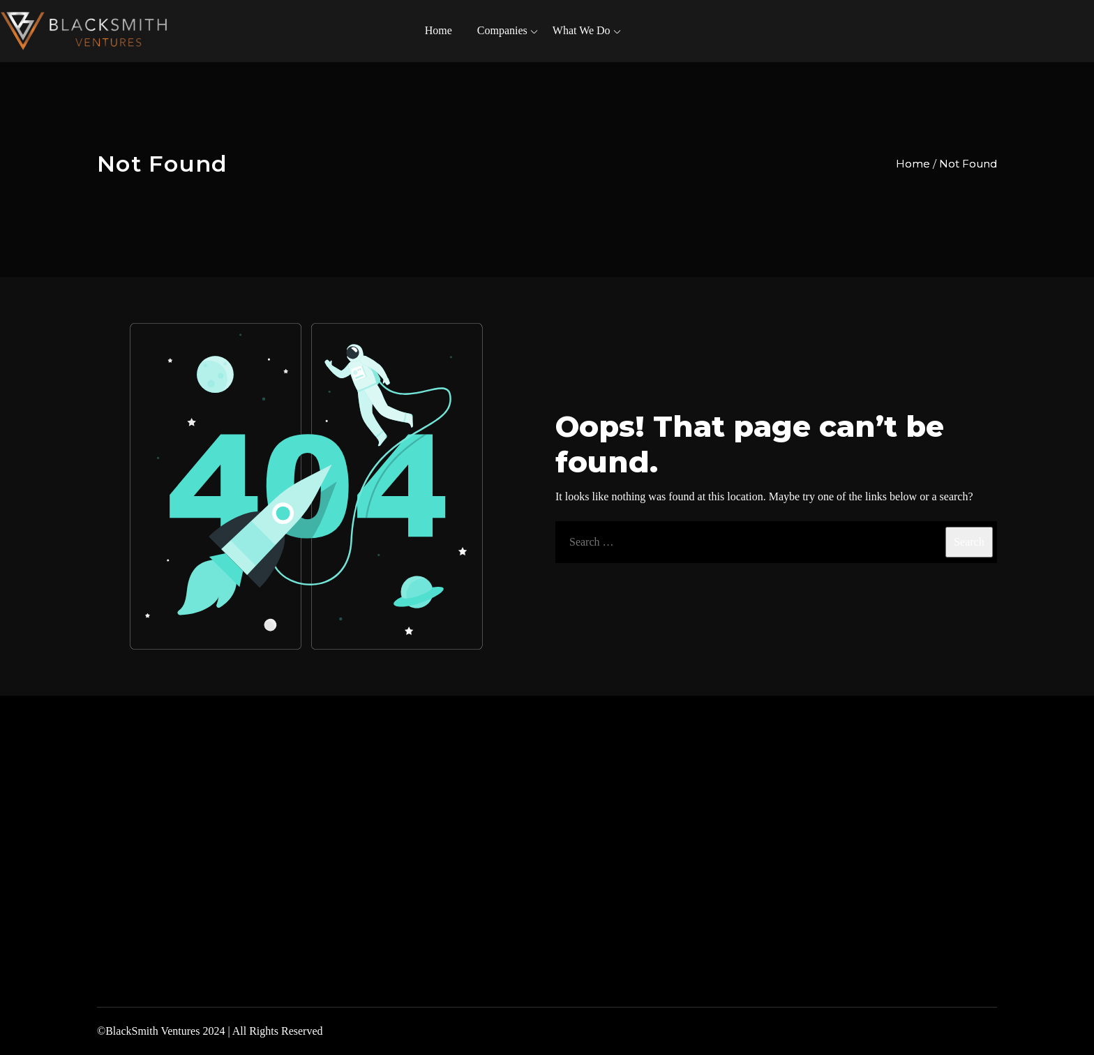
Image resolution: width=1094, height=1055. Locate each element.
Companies (502, 30)
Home (438, 30)
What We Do (581, 30)
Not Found (968, 163)
